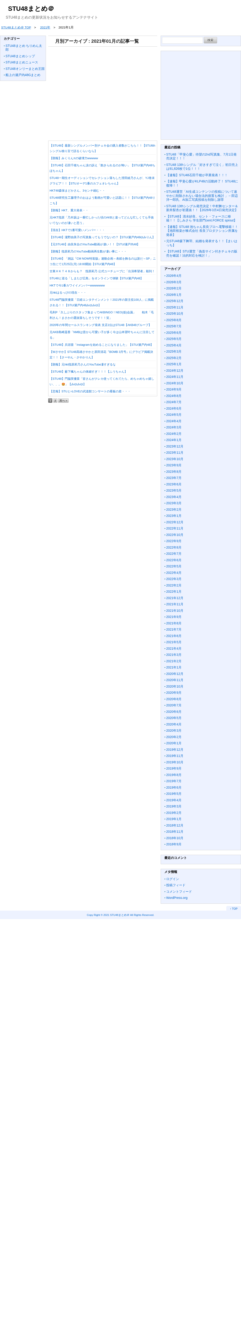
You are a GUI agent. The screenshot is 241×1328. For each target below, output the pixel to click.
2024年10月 (174, 383)
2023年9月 (174, 465)
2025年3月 (174, 351)
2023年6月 (174, 484)
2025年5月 (174, 339)
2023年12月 (174, 446)
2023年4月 (174, 497)
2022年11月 (174, 528)
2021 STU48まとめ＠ (116, 914)
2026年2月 (174, 288)
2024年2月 (174, 434)
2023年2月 (174, 509)
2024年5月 (174, 414)
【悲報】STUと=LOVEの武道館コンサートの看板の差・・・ (90, 391)
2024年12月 (174, 370)
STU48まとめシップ (20, 56)
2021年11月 (174, 604)
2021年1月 (174, 667)
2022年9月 (174, 541)
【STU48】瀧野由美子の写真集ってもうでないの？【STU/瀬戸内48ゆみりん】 (102, 237)
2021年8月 (174, 623)
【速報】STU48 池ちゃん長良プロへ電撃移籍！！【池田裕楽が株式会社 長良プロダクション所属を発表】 (202, 231)
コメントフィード (179, 891)
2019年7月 (174, 781)
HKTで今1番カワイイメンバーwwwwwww (77, 285)
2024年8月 (174, 396)
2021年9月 (174, 617)
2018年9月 (174, 844)
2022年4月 (174, 573)
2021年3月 (174, 655)
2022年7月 (174, 553)
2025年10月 (174, 313)
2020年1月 (174, 743)
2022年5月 (174, 566)
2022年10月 (174, 535)
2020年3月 (174, 730)
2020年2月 (174, 737)
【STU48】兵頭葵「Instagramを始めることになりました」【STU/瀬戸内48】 (101, 344)
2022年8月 (174, 547)
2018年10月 (174, 838)
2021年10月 (174, 610)
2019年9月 (174, 768)
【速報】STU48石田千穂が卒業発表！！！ (197, 175)
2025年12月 (174, 301)
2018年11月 (174, 831)
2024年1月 (174, 440)
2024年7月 (174, 402)
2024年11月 (174, 377)
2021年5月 (174, 642)
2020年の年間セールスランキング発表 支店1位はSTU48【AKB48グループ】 (100, 325)
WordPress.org (177, 898)
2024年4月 (174, 421)
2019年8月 (174, 775)
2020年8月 (174, 699)
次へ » (63, 400)
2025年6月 (174, 332)
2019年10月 (174, 762)
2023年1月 (174, 516)
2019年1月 (174, 819)
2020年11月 (174, 680)
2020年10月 (174, 686)
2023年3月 (174, 503)
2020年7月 (174, 705)
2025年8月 (174, 320)
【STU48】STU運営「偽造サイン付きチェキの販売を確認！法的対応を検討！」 (201, 253)
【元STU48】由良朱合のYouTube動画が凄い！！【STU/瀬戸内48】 (95, 244)
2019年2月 (174, 813)
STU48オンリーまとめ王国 (25, 69)
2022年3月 (174, 579)
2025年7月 (174, 326)
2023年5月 (174, 490)
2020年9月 (174, 692)
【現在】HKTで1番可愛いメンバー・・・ (77, 230)
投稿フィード (175, 885)
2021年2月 (174, 661)
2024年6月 (174, 408)
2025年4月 (174, 345)
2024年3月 (174, 427)
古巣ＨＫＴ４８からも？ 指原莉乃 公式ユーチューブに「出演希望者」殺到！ (102, 271)
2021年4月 (174, 648)
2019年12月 (174, 749)
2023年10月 (174, 459)
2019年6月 (174, 787)
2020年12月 (174, 674)
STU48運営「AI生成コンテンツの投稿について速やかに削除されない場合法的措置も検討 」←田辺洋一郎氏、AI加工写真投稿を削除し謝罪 (202, 195)
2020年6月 (174, 712)
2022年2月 (174, 585)
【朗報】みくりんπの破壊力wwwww (74, 158)
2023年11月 (174, 452)
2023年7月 (174, 478)
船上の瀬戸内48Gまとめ (23, 75)
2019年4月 (174, 800)
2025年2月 (174, 358)
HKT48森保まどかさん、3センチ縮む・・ (77, 190)
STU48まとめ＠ (31, 8)
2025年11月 (174, 307)
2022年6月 (174, 560)
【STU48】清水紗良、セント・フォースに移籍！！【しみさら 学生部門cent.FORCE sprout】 (201, 218)
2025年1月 (174, 364)
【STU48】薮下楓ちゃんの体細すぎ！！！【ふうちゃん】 (88, 371)
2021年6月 (174, 636)
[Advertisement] (102, 92)
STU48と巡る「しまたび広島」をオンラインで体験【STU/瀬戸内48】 (96, 278)
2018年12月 (174, 825)
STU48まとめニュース (22, 62)
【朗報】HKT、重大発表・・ (69, 210)
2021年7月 (174, 629)
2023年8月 (174, 471)
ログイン (172, 879)
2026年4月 (174, 275)
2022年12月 (174, 522)
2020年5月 (174, 718)
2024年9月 (174, 389)
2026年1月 (174, 295)
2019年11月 (174, 756)
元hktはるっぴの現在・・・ (68, 292)
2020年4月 (174, 724)
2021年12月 (174, 598)
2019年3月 (174, 806)
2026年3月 (174, 282)
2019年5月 (174, 794)
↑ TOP (234, 908)
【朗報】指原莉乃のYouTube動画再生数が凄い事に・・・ (88, 251)
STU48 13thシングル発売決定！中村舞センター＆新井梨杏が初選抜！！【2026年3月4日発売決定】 (202, 208)
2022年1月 (174, 591)
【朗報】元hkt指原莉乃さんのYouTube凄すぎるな (83, 364)
